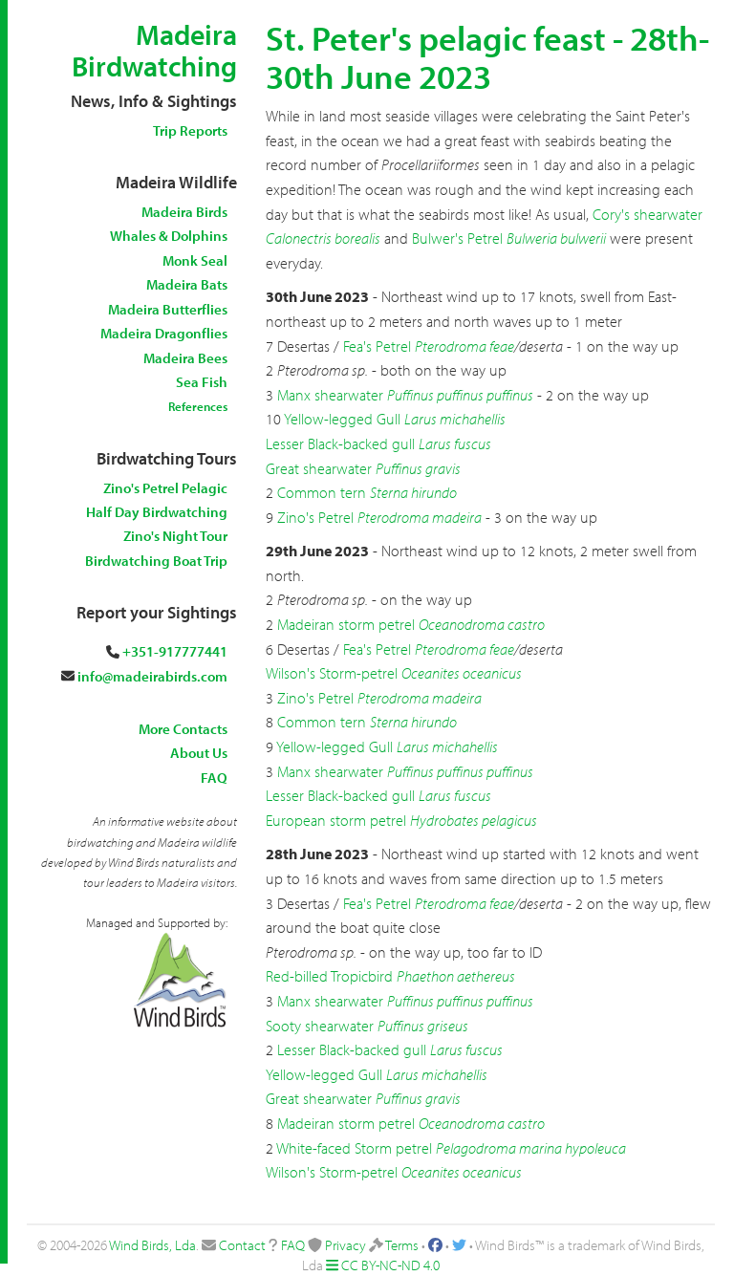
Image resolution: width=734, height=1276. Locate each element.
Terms (402, 1245)
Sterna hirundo (413, 492)
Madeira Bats (186, 284)
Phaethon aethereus (456, 975)
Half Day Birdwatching (156, 512)
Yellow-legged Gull (342, 418)
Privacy (345, 1245)
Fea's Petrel (377, 346)
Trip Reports (190, 130)
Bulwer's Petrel (457, 238)
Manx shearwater (330, 394)
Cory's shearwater (647, 214)
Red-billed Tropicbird (329, 975)
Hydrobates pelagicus (473, 820)
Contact (242, 1245)
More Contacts (183, 729)
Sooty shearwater (320, 1025)
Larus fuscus (455, 443)
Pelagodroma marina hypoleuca (531, 1147)
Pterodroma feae (464, 346)
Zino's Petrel (315, 517)
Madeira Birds (184, 212)
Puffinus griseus (423, 1025)
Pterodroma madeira (419, 517)
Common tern (321, 492)
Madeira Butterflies (167, 309)
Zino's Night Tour (175, 536)
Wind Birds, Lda (152, 1245)
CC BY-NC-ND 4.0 (390, 1265)
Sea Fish (201, 382)
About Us (198, 753)
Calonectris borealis (323, 238)
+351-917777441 (174, 651)
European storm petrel (336, 820)
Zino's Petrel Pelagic (165, 488)
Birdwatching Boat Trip (156, 560)
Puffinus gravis (418, 468)
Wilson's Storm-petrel (332, 672)
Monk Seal (194, 260)
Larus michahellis (455, 418)
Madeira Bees (185, 358)
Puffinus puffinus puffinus (460, 394)
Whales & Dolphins (168, 236)
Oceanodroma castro (482, 624)
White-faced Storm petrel (354, 1147)
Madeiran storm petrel (346, 624)
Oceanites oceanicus (461, 672)
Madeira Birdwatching (154, 50)
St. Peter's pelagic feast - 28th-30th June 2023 (487, 56)
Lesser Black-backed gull (340, 443)
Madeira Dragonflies (163, 333)
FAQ (214, 777)
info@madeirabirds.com (152, 676)
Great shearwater (319, 468)
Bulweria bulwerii (556, 238)
